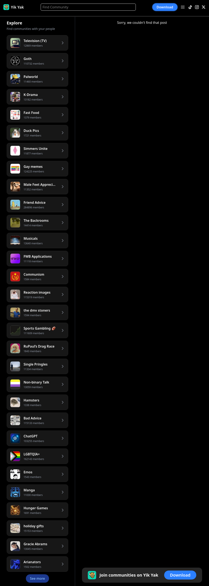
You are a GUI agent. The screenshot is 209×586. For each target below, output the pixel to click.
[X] (203, 7)
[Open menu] (183, 7)
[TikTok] (190, 7)
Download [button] (164, 7)
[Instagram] (197, 7)
